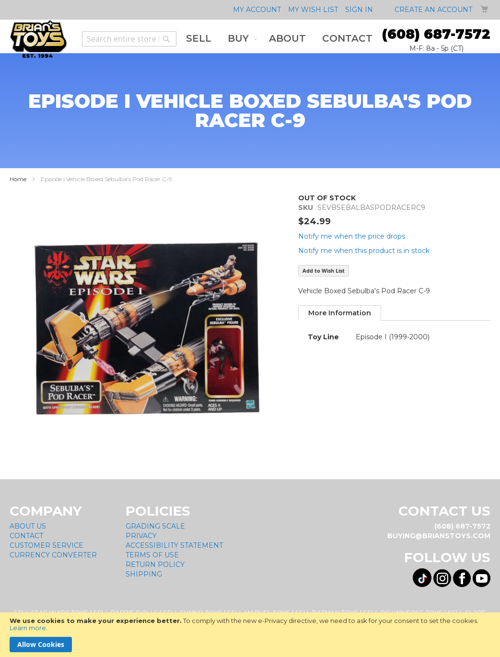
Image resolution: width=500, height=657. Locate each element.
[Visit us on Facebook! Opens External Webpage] (462, 578)
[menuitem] (198, 38)
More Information (339, 313)
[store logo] (38, 39)
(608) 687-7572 (436, 34)
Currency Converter (53, 555)
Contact (26, 535)
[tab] (339, 313)
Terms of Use (152, 555)
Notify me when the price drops (351, 236)
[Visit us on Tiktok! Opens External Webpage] (422, 577)
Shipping (144, 574)
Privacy (141, 535)
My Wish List (313, 9)
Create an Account (433, 9)
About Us (28, 526)
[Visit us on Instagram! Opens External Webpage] (442, 578)
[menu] (279, 38)
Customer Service (46, 545)
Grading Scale (155, 526)
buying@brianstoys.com (438, 535)
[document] (250, 634)
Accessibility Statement (174, 545)
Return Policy (155, 564)
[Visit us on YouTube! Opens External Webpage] (481, 578)
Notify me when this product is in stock (364, 250)
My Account (257, 9)
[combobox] (129, 38)
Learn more (28, 628)
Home (18, 179)
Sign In (359, 9)
